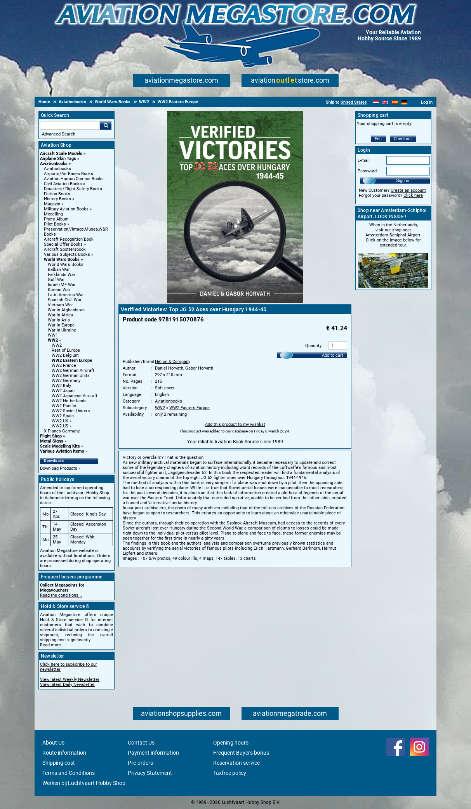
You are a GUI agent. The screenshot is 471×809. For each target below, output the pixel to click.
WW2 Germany (66, 380)
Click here (413, 195)
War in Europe (61, 325)
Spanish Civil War (65, 299)
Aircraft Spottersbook (65, 249)
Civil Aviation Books (63, 183)
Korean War (59, 289)
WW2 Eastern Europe (72, 360)
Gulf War (56, 279)
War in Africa (60, 315)
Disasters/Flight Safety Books (73, 188)
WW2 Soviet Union (69, 410)
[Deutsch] (404, 102)
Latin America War (66, 294)
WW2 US (60, 426)
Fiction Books (57, 193)
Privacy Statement (150, 773)
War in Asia (59, 320)
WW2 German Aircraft (73, 370)
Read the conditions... (61, 595)
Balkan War (59, 269)
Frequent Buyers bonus (241, 753)
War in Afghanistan (66, 309)
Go (105, 125)
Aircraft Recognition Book (69, 239)
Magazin (52, 204)
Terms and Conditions (68, 773)
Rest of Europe (66, 350)
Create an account (408, 190)
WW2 (53, 340)
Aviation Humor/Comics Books (74, 178)
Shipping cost (58, 763)
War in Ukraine (62, 330)
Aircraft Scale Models (61, 153)
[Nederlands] (376, 102)
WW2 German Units (71, 375)
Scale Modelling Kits (60, 446)
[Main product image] (235, 301)
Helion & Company (172, 361)
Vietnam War (60, 304)
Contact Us (141, 743)
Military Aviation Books (66, 209)
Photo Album (56, 219)
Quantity (313, 345)
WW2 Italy (61, 385)
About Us (53, 743)
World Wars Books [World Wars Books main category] (65, 264)
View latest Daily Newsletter (67, 684)
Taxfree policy (229, 773)
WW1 (53, 335)
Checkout (403, 138)
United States (354, 102)
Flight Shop (51, 436)
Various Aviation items (62, 451)
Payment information (153, 753)
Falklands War (61, 274)
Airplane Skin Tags (58, 158)
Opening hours (231, 743)
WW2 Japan (63, 390)
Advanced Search (58, 134)
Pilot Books (55, 224)
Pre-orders (140, 763)
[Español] (395, 102)
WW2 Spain (63, 415)
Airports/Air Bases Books (68, 173)
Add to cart (332, 355)
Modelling (53, 214)
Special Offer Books (63, 244)
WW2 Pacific (64, 405)
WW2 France (64, 365)
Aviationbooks (54, 163)
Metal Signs (51, 441)
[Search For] (70, 125)
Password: (368, 171)
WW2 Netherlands (69, 400)
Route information (64, 753)
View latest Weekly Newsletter (69, 679)
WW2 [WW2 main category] (57, 345)
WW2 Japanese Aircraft (74, 395)
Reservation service (236, 763)
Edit (378, 138)
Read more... (52, 645)
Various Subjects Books (67, 254)
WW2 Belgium (65, 355)
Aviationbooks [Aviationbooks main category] (57, 168)
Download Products (58, 468)
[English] (385, 102)
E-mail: (364, 160)
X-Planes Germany (62, 431)
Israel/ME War (62, 284)
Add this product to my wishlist (235, 424)
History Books (57, 198)
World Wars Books (62, 259)
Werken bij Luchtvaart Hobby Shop (83, 783)
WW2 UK (60, 421)
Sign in (402, 180)
